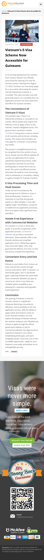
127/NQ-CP (10, 133)
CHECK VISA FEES (22, 445)
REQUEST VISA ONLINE (22, 440)
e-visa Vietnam (26, 44)
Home (4, 11)
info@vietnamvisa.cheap (25, 517)
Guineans (14, 351)
